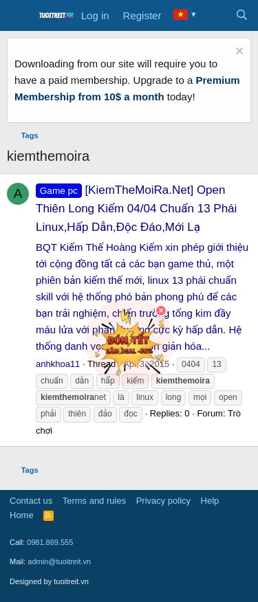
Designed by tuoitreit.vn (49, 581)
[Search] (241, 16)
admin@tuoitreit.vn (59, 561)
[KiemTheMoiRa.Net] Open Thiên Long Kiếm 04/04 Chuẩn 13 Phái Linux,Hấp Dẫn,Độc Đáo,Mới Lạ (136, 208)
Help (210, 500)
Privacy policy (163, 500)
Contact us (31, 500)
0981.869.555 (50, 542)
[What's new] (214, 16)
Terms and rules (94, 500)
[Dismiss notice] (238, 52)
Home (22, 515)
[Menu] (19, 16)
